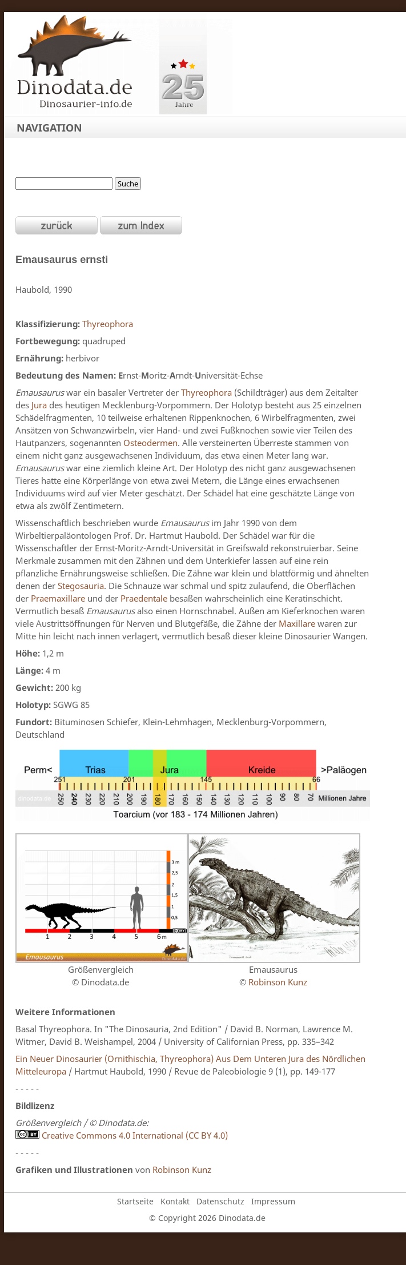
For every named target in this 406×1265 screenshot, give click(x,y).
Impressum (273, 1201)
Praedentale (143, 598)
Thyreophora (107, 323)
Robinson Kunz (276, 982)
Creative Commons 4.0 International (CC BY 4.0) (121, 1135)
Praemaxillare (58, 598)
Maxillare (297, 623)
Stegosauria (81, 585)
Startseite (135, 1201)
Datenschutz (220, 1201)
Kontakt (175, 1201)
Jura (39, 405)
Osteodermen (150, 442)
